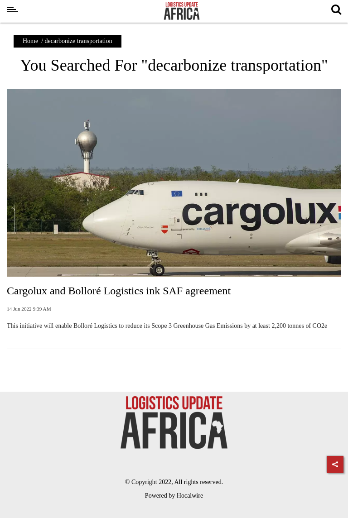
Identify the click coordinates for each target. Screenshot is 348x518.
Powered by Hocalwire (174, 495)
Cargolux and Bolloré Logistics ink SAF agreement (119, 291)
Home (30, 41)
